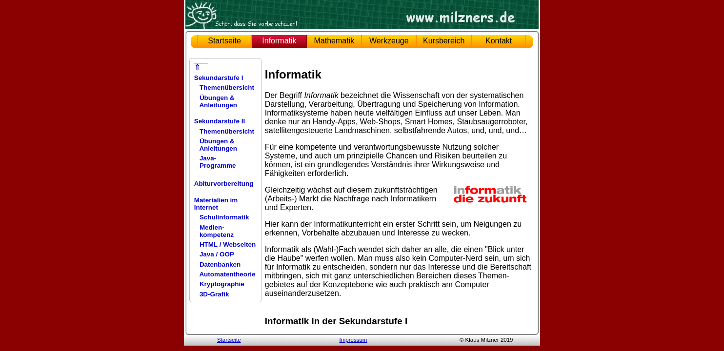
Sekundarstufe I (218, 77)
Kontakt (498, 41)
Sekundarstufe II (219, 121)
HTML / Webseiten (225, 244)
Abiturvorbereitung (224, 183)
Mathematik (334, 41)
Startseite (224, 41)
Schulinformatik (221, 217)
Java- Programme (215, 162)
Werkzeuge (389, 41)
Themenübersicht (224, 87)
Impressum (353, 340)
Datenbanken (217, 264)
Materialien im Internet (216, 203)
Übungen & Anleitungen (215, 101)
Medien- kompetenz (214, 231)
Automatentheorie (225, 274)
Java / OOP (214, 254)
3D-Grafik (211, 294)
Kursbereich (443, 41)
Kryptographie (219, 284)
